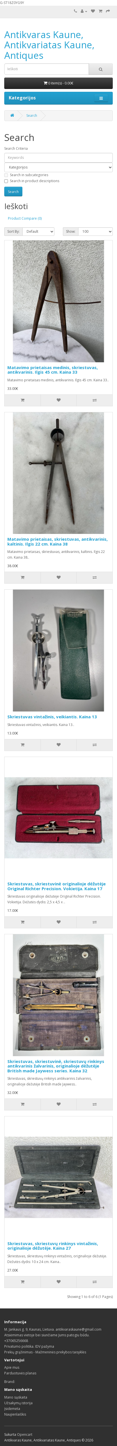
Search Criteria (16, 148)
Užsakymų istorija (18, 1403)
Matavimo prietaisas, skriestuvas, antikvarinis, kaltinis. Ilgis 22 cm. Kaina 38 (57, 541)
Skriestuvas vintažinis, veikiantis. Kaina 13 (52, 716)
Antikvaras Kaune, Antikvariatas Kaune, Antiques (49, 45)
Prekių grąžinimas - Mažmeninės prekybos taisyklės (45, 1352)
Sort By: (13, 231)
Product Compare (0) (25, 218)
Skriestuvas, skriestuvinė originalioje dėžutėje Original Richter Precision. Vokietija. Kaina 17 (56, 886)
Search (31, 115)
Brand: (9, 1381)
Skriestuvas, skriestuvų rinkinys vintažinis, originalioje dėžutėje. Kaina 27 (52, 1246)
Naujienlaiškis (15, 1414)
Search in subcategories (26, 174)
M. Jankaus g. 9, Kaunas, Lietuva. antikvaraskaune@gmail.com (52, 1329)
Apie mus (11, 1367)
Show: (70, 231)
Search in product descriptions (31, 180)
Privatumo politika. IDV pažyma (29, 1346)
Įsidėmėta (12, 1408)
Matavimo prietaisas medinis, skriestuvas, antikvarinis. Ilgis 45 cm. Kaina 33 (52, 370)
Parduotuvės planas (20, 1373)
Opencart (24, 1434)
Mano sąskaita (15, 1397)
